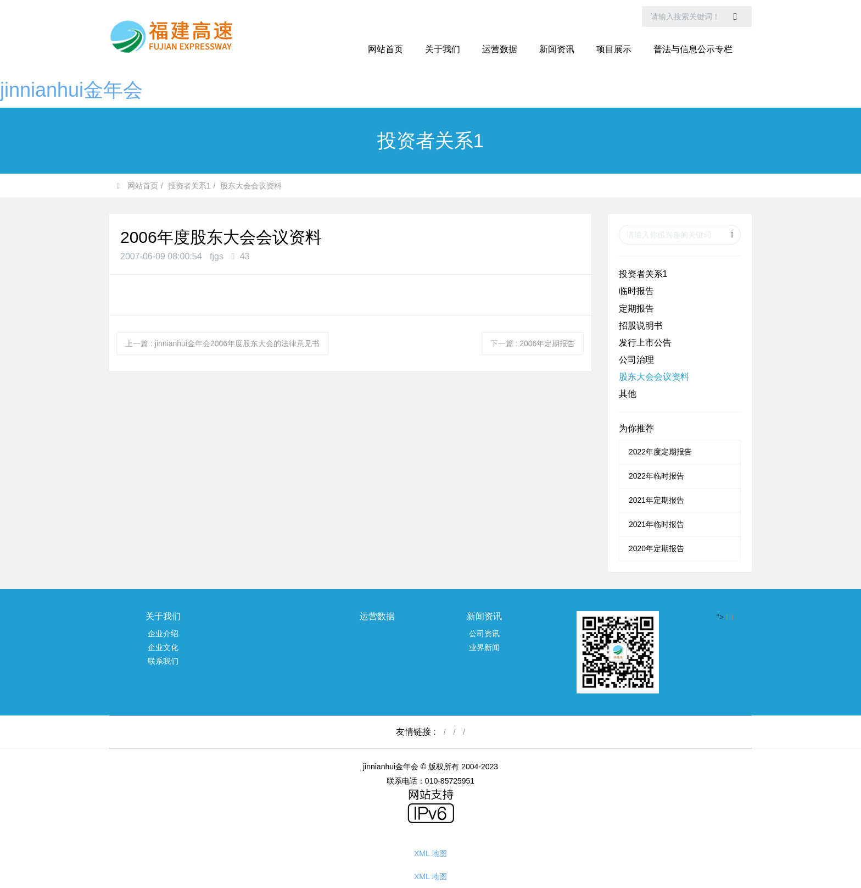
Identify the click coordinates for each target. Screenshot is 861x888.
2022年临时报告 (656, 475)
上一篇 (222, 343)
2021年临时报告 (656, 524)
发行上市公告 (645, 342)
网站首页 (385, 49)
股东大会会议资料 (251, 185)
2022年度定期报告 (660, 451)
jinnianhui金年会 (71, 90)
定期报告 (636, 308)
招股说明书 (641, 325)
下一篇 (532, 343)
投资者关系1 (189, 185)
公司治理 (636, 359)
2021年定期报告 (656, 500)
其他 (627, 393)
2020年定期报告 (656, 548)
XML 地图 (430, 853)
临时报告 (636, 291)
